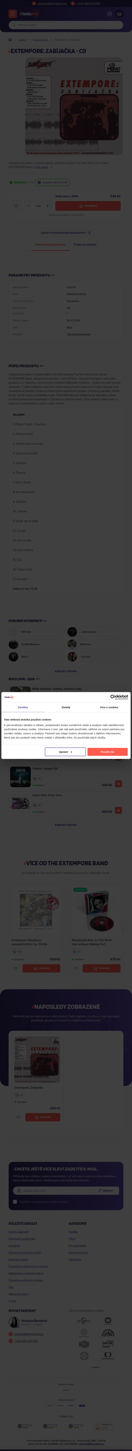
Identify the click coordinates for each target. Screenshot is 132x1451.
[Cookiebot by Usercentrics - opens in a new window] (113, 697)
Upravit (65, 751)
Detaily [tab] (66, 707)
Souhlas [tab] (23, 707)
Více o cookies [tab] (109, 707)
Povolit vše (107, 751)
